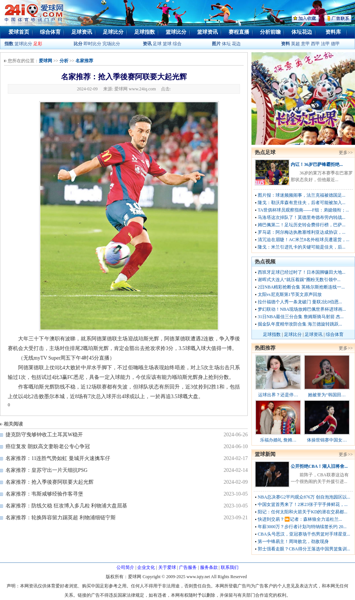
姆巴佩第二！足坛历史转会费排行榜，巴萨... (301, 224)
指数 (8, 43)
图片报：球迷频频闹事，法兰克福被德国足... (301, 195)
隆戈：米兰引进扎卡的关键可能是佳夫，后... (301, 247)
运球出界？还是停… (278, 394)
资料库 (333, 32)
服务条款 (209, 567)
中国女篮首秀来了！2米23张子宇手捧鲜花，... (303, 504)
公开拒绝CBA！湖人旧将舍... (319, 466)
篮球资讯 (207, 32)
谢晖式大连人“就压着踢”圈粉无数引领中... (299, 279)
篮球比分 (176, 32)
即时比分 (92, 43)
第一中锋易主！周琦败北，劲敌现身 (293, 541)
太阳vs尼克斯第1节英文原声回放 (290, 294)
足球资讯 (81, 32)
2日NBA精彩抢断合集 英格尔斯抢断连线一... (301, 287)
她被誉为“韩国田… (326, 394)
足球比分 (113, 32)
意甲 (305, 43)
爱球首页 (19, 32)
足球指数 (144, 32)
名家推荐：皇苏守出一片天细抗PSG (47, 470)
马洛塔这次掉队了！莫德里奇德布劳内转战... (301, 217)
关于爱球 (167, 567)
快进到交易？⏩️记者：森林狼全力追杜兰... (300, 519)
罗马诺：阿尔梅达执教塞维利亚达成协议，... (301, 232)
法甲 (325, 43)
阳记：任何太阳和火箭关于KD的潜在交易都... (302, 511)
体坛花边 (301, 32)
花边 (236, 43)
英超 (295, 43)
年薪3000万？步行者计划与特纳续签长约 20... (302, 526)
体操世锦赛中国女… (327, 440)
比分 (78, 43)
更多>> (346, 152)
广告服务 (188, 567)
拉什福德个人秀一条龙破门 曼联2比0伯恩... (300, 301)
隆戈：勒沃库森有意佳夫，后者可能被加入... (301, 202)
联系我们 (230, 567)
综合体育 (50, 32)
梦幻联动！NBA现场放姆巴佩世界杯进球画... (302, 309)
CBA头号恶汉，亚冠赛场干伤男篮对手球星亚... (304, 534)
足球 (157, 43)
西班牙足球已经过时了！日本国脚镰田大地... (301, 272)
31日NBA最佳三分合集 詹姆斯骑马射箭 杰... (301, 316)
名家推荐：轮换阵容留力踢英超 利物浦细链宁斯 (61, 517)
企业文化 (146, 567)
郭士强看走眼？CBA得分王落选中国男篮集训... (304, 548)
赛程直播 (239, 32)
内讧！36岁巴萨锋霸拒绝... (317, 164)
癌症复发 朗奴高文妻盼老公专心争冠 (48, 446)
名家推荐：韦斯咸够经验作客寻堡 (44, 494)
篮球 (167, 43)
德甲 (335, 43)
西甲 (316, 43)
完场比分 (111, 43)
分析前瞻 (270, 32)
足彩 (37, 43)
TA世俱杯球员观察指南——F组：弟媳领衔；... (303, 210)
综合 (177, 43)
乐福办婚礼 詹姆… (278, 440)
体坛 (226, 43)
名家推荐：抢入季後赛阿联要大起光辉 (50, 482)
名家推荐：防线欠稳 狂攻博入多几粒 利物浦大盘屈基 (66, 506)
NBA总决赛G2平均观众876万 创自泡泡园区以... (304, 497)
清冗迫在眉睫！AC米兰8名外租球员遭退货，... (303, 239)
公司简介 (125, 567)
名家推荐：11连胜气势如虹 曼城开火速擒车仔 (58, 458)
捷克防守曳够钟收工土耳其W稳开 (44, 434)
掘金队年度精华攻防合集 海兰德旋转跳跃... (300, 324)
